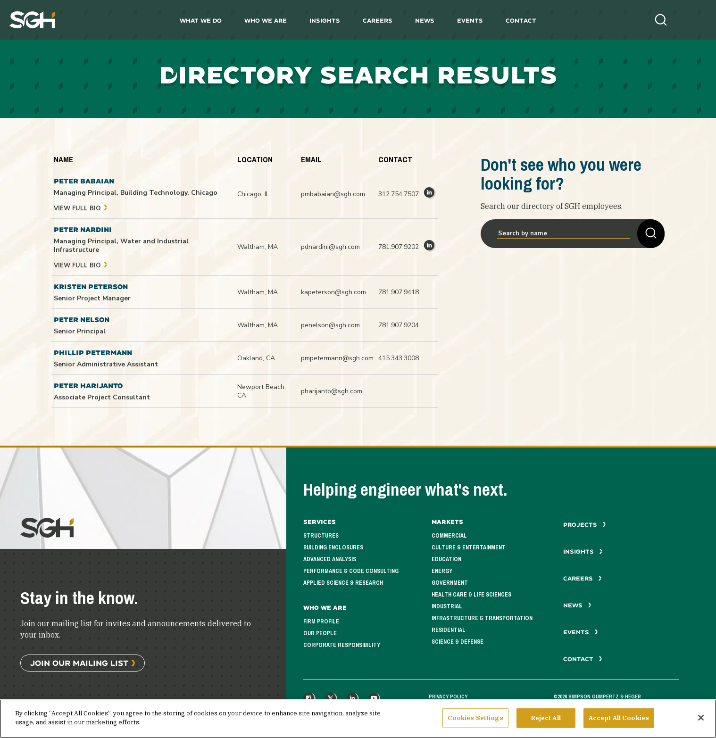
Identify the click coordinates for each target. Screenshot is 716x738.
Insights (324, 20)
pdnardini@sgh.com (330, 246)
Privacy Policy (448, 696)
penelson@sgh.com (330, 325)
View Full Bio (81, 208)
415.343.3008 (398, 358)
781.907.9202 (398, 246)
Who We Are (265, 20)
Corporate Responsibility (341, 645)
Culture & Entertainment (469, 547)
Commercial (449, 536)
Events (470, 20)
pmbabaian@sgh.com (333, 194)
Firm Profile (321, 621)
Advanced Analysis (329, 559)
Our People (320, 633)
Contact (521, 20)
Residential (449, 630)
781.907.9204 (398, 325)
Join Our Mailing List (79, 663)
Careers (377, 20)
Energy (442, 571)
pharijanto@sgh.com (331, 391)
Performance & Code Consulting (351, 571)
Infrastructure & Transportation (482, 618)
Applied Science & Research (343, 583)
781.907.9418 (398, 292)
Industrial (447, 606)
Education (446, 559)
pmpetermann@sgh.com (337, 358)
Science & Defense (457, 642)
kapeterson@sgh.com (333, 292)
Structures (321, 536)
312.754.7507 (398, 194)
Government (450, 583)
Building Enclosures (333, 547)
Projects (584, 524)
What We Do (201, 20)
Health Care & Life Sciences (471, 594)
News (424, 20)
